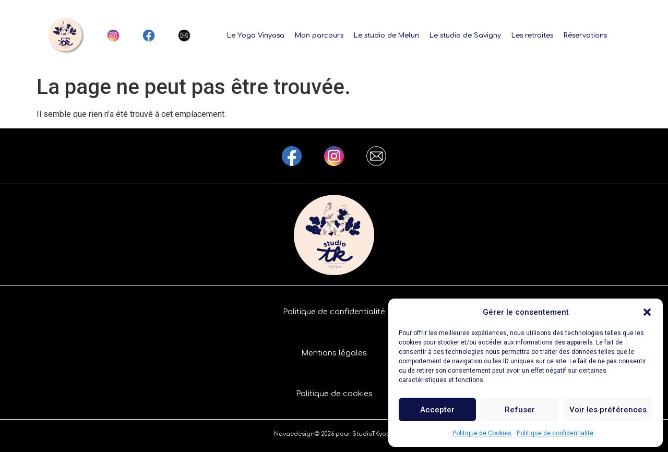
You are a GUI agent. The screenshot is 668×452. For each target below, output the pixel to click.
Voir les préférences (608, 409)
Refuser (520, 409)
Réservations (585, 35)
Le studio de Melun (386, 35)
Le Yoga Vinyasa (255, 35)
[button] (647, 312)
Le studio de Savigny (465, 35)
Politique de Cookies (481, 433)
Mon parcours (319, 35)
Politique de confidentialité (555, 433)
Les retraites (532, 35)
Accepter (437, 409)
